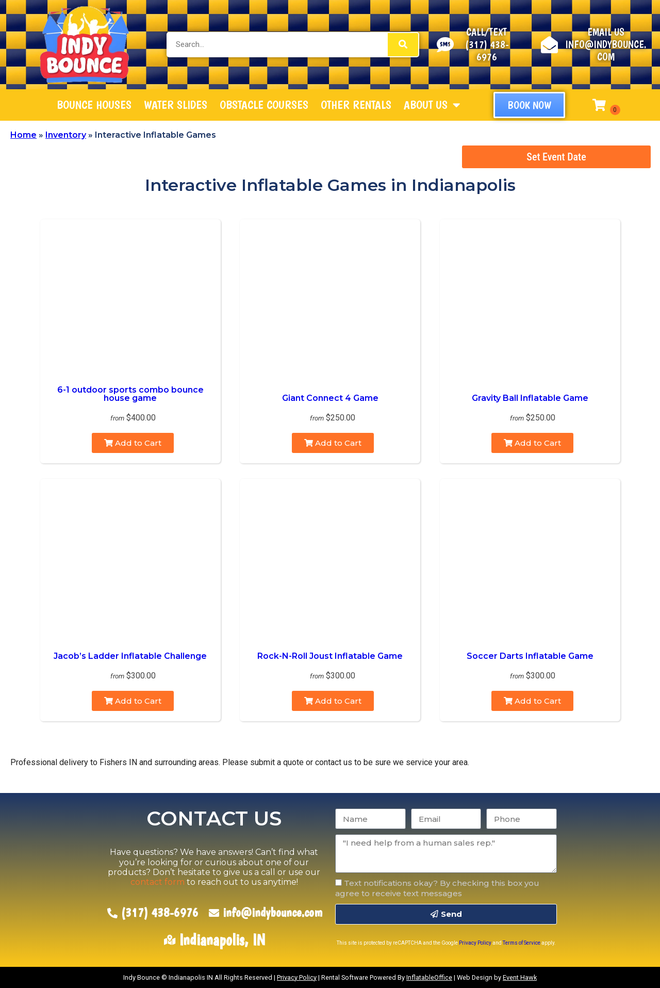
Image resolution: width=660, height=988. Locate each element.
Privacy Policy (475, 943)
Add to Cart (132, 443)
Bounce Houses (94, 105)
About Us (432, 105)
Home (23, 135)
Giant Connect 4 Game (330, 398)
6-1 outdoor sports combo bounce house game (130, 394)
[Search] (403, 44)
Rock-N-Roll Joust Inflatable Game (330, 656)
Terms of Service (521, 943)
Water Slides (175, 105)
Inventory (65, 135)
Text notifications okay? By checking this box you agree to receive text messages (437, 888)
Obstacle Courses (264, 105)
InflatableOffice (429, 977)
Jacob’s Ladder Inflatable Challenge (130, 656)
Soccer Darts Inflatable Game (530, 656)
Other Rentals (356, 105)
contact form (157, 882)
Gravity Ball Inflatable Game (530, 398)
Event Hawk (520, 977)
